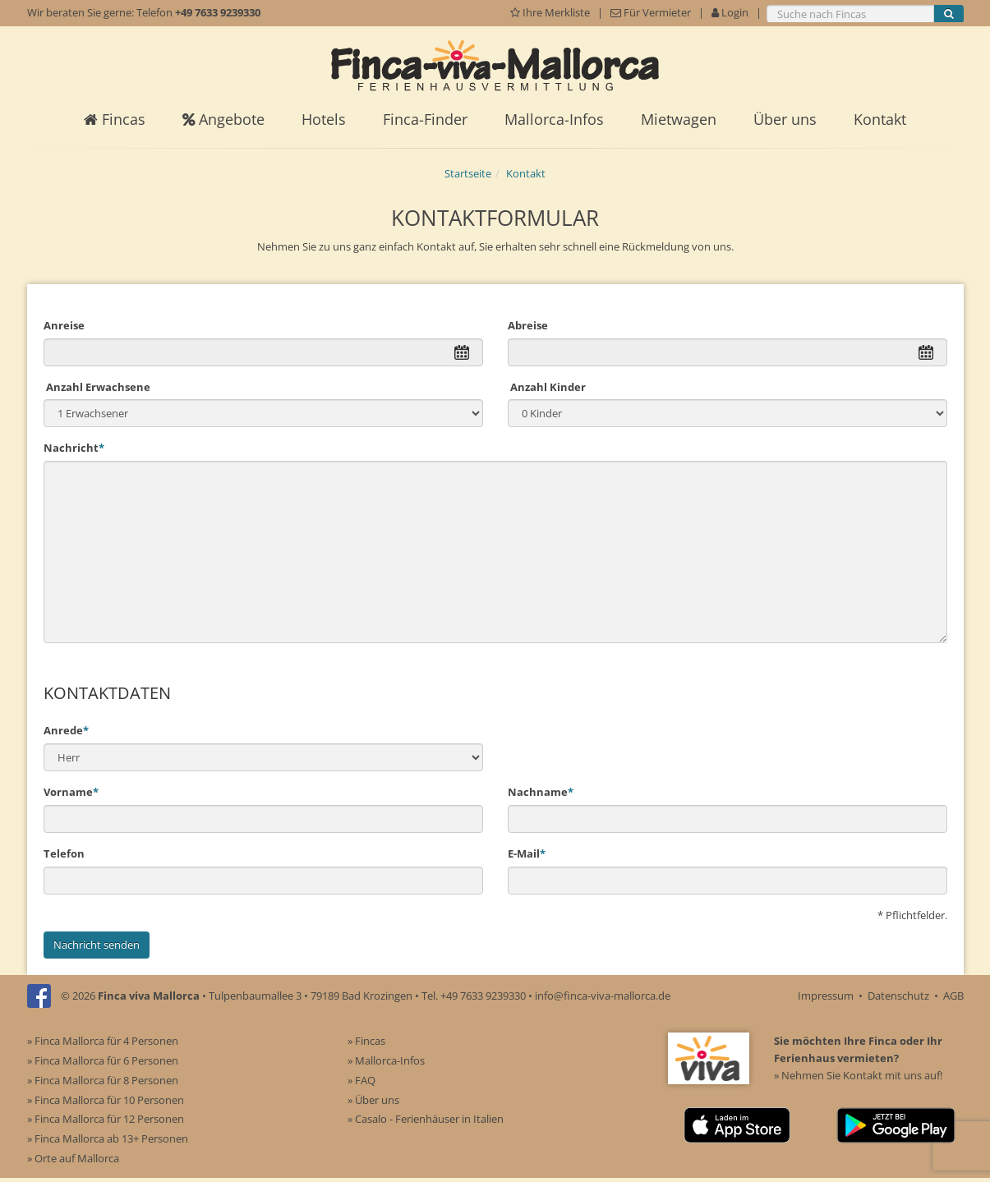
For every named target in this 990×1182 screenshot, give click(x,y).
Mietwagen (678, 119)
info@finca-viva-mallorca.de (602, 995)
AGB (953, 995)
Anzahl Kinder (547, 386)
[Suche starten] (949, 14)
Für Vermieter (650, 12)
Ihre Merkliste (551, 12)
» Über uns (373, 1099)
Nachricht (74, 447)
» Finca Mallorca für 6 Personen (102, 1060)
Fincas (114, 119)
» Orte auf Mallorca (73, 1158)
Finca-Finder (425, 119)
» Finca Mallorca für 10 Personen (105, 1099)
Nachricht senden (96, 944)
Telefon (64, 853)
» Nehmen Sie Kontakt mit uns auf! (858, 1075)
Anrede (66, 730)
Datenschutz (898, 995)
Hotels (324, 119)
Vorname (71, 791)
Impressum (826, 995)
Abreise (528, 325)
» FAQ (361, 1080)
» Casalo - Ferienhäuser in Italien (426, 1118)
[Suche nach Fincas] (850, 14)
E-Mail (527, 853)
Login (729, 12)
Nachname (540, 791)
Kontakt (880, 119)
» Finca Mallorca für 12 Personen (105, 1118)
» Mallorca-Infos (386, 1060)
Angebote (223, 119)
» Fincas (366, 1040)
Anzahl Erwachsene (97, 386)
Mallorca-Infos (554, 119)
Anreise (64, 325)
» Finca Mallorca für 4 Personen (102, 1040)
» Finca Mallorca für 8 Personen (102, 1080)
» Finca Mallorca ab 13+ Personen (107, 1138)
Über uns (785, 119)
